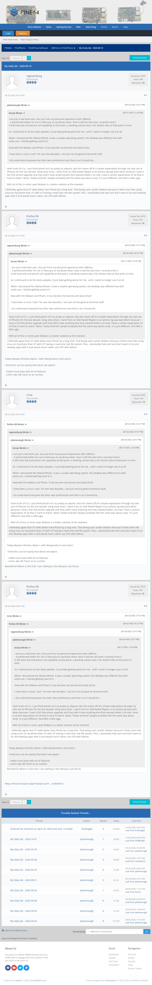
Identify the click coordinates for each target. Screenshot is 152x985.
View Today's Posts (29, 39)
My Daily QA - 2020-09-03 (23, 910)
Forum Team (134, 968)
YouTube (113, 961)
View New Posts (10, 39)
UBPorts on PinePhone (62, 47)
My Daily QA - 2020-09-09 (23, 890)
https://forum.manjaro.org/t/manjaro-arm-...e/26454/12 (34, 783)
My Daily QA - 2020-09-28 (23, 859)
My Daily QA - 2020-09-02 (23, 921)
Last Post (129, 830)
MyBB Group (40, 980)
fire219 (144, 980)
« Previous (16, 58)
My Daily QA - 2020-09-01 (23, 880)
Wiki (78, 26)
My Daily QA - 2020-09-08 (23, 900)
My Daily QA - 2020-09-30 (23, 849)
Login (8, 33)
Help (125, 26)
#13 (145, 414)
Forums (132, 954)
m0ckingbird (110, 980)
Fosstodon (114, 964)
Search (115, 26)
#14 (145, 606)
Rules (48, 26)
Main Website (34, 26)
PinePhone (20, 47)
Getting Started (63, 26)
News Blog (91, 26)
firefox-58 (32, 216)
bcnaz (138, 891)
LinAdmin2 (140, 861)
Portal (104, 26)
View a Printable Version (16, 930)
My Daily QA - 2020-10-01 (23, 839)
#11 (145, 95)
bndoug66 (87, 828)
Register (22, 33)
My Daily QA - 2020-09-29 (23, 869)
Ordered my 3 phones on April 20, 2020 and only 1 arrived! (41, 828)
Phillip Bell (140, 840)
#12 (145, 235)
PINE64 (8, 47)
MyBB (18, 980)
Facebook (113, 954)
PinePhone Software (38, 47)
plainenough (87, 839)
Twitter (112, 957)
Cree (29, 395)
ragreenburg (34, 76)
